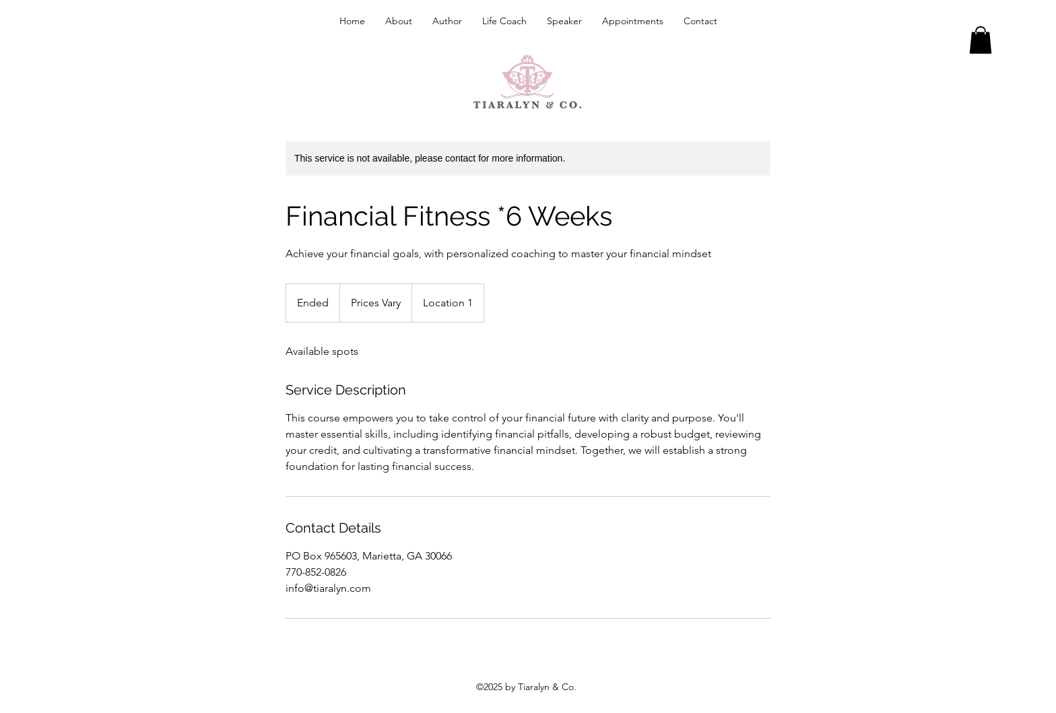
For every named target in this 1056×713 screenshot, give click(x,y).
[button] (980, 40)
